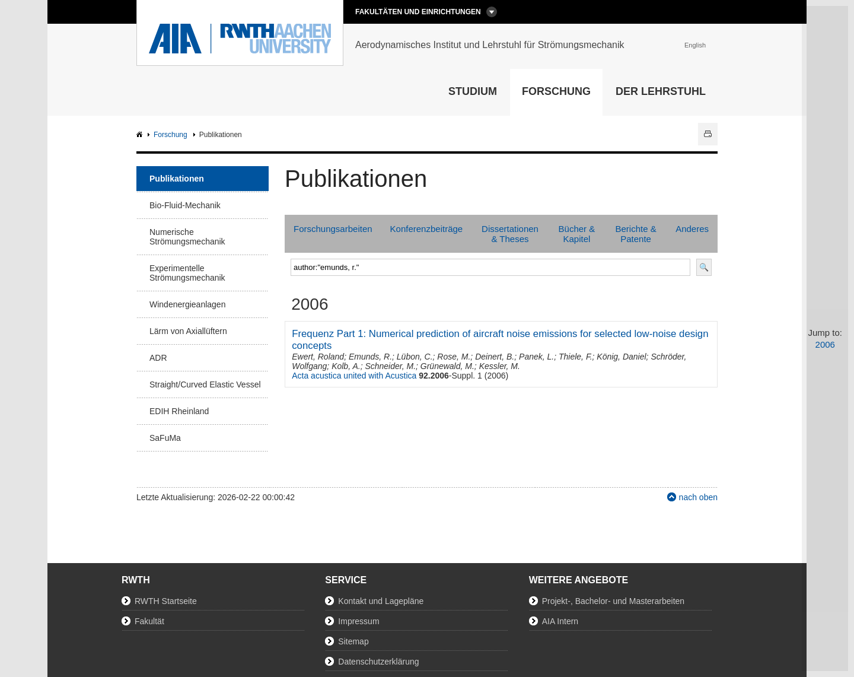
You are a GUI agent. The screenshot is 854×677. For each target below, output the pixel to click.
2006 (825, 344)
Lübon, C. (415, 356)
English (695, 45)
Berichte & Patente (635, 234)
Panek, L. (536, 356)
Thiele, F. (575, 356)
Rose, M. (453, 356)
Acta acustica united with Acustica (354, 375)
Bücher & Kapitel (577, 234)
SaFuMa (165, 438)
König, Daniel (621, 356)
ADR (158, 358)
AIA (140, 135)
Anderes (692, 229)
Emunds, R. (370, 356)
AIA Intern (560, 621)
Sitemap (353, 641)
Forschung (556, 91)
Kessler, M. (499, 366)
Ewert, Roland (318, 356)
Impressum (358, 621)
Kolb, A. (346, 366)
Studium (472, 91)
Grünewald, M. (447, 366)
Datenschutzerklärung (378, 661)
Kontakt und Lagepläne (380, 601)
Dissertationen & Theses (510, 234)
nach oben (698, 497)
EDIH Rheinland (179, 411)
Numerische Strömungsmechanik (187, 236)
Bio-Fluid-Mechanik (185, 205)
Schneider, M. (390, 366)
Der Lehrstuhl (661, 91)
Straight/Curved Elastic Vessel (205, 384)
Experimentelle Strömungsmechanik (187, 272)
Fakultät (149, 621)
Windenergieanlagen (187, 304)
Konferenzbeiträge (426, 229)
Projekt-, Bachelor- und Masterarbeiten (613, 601)
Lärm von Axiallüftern (188, 331)
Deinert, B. (494, 356)
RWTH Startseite (166, 601)
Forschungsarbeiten (333, 229)
